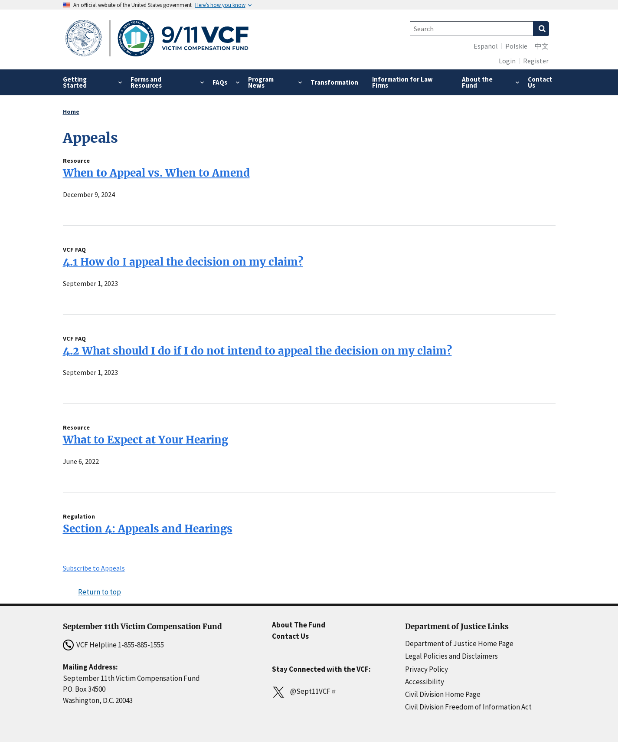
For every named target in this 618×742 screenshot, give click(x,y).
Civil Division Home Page (443, 694)
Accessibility (424, 681)
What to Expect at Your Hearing (145, 440)
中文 (542, 46)
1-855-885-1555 (141, 645)
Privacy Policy (426, 669)
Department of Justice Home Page (459, 643)
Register (536, 61)
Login (507, 61)
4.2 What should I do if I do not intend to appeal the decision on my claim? (257, 351)
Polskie (516, 46)
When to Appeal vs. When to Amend (156, 173)
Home (71, 111)
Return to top (99, 592)
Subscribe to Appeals (94, 568)
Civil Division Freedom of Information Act (468, 707)
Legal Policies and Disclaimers (451, 656)
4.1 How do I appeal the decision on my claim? (183, 262)
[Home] (157, 39)
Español (486, 46)
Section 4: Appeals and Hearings (147, 528)
